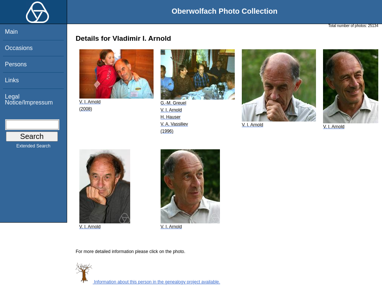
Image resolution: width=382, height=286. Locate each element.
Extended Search (33, 147)
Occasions (19, 48)
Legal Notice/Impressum (29, 99)
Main (11, 32)
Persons (16, 64)
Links (12, 80)
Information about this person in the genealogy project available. (148, 282)
